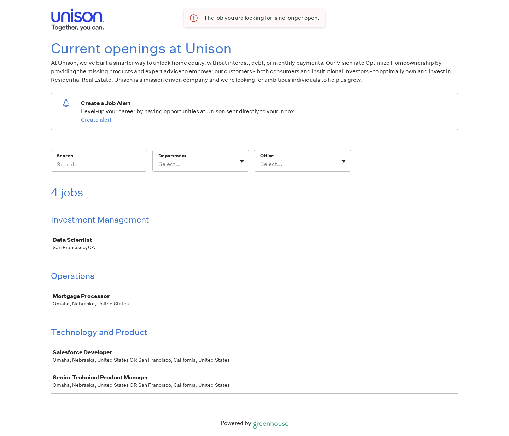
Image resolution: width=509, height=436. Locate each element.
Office (267, 156)
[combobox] (158, 164)
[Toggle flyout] (242, 161)
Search (65, 156)
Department (172, 156)
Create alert (96, 119)
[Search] (99, 165)
